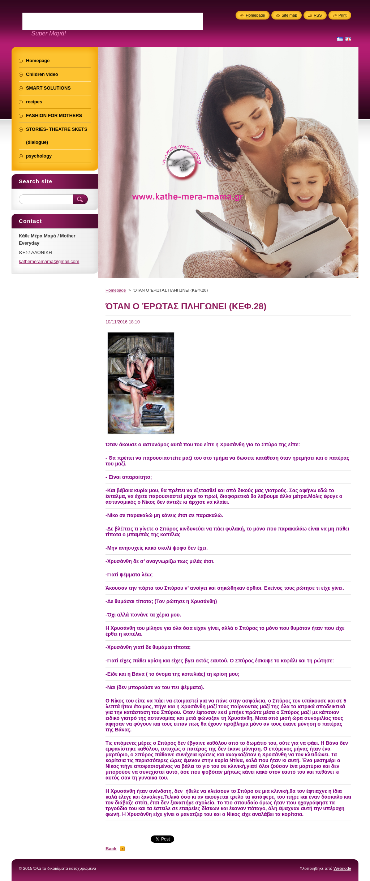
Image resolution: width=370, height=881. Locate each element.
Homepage (116, 290)
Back (111, 848)
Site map (289, 15)
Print (343, 15)
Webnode (342, 868)
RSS (318, 15)
